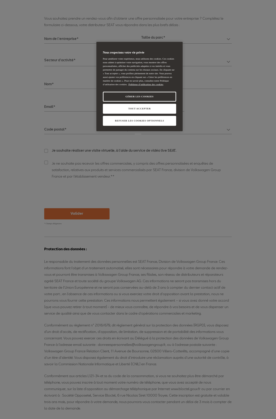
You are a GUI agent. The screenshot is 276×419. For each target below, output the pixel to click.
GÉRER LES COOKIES (139, 96)
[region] (139, 86)
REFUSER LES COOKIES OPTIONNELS (139, 120)
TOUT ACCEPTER (139, 108)
